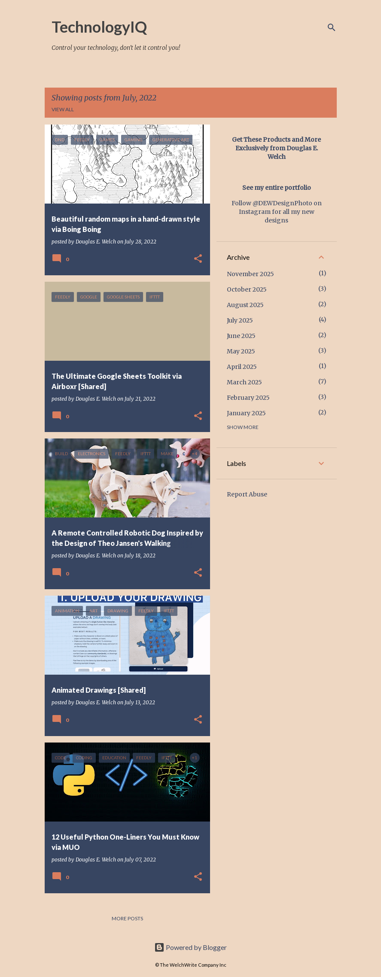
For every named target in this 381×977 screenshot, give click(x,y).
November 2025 (250, 274)
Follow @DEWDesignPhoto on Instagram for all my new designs (277, 211)
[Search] (331, 27)
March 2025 (244, 382)
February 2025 (248, 398)
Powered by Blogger (190, 947)
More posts (127, 918)
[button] (198, 259)
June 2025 (241, 336)
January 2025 (246, 413)
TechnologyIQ (99, 26)
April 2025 (242, 367)
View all (63, 109)
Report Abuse (247, 494)
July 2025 (240, 320)
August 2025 (245, 305)
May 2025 (241, 351)
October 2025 (247, 289)
